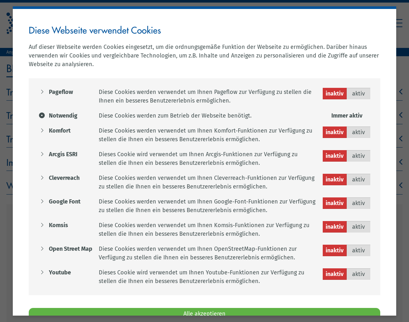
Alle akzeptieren (204, 313)
